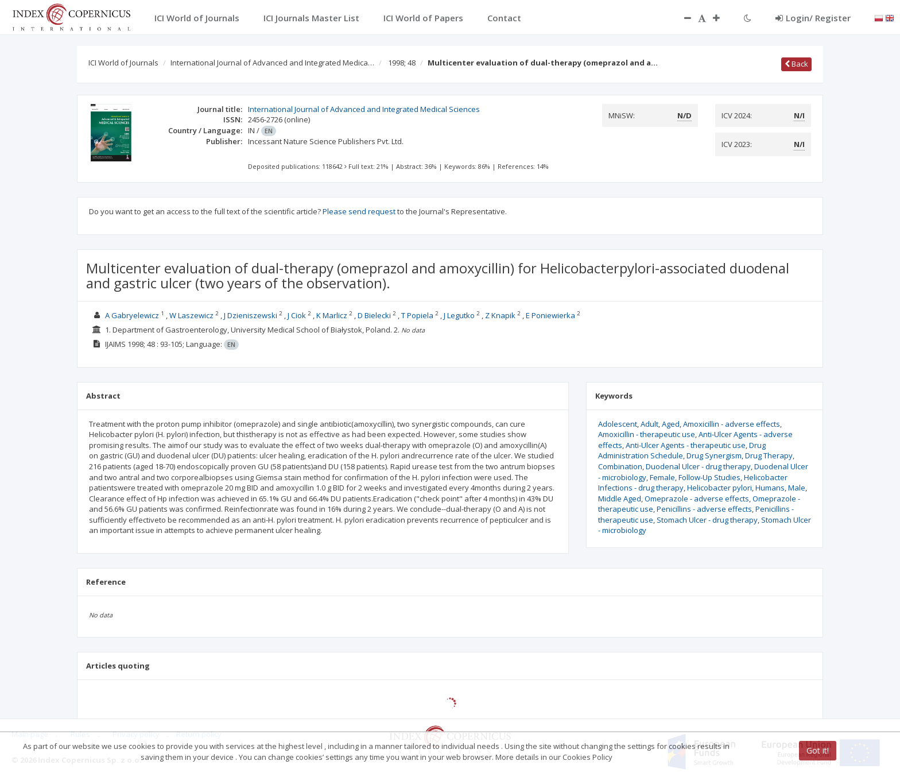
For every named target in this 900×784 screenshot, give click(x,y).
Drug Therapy (769, 455)
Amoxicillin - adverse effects (731, 424)
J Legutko (459, 315)
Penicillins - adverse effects (704, 509)
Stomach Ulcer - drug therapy (707, 520)
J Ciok (297, 315)
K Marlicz (331, 315)
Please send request (359, 211)
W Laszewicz (191, 315)
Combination (620, 466)
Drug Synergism (714, 455)
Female (662, 477)
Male (796, 487)
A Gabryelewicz (132, 315)
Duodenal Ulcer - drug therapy (698, 466)
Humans (770, 487)
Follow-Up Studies (709, 477)
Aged (671, 424)
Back (796, 64)
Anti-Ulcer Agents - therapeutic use (686, 445)
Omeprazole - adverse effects (697, 498)
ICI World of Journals (123, 62)
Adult (649, 424)
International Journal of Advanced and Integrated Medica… (272, 62)
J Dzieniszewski (250, 315)
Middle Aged (619, 498)
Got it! (817, 750)
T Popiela (417, 315)
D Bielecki (374, 315)
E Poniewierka (550, 315)
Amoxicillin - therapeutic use (646, 434)
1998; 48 (402, 62)
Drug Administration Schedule (682, 450)
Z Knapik (500, 315)
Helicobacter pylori (719, 487)
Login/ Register (813, 18)
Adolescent (617, 424)
